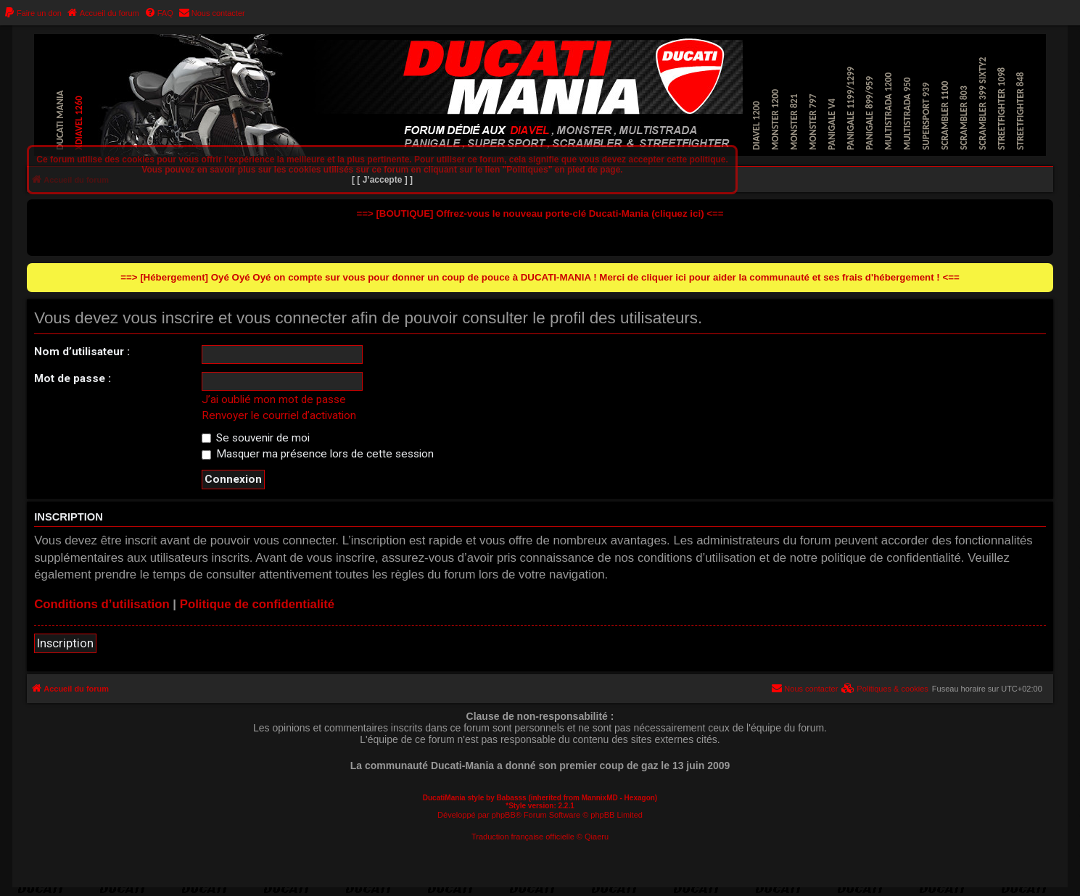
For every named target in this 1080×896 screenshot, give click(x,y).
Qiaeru (597, 836)
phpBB (504, 814)
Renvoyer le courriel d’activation (279, 415)
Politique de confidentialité (257, 604)
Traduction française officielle (522, 836)
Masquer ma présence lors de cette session (318, 453)
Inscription (65, 643)
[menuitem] (33, 13)
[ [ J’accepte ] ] (382, 180)
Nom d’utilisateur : (82, 351)
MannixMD (600, 798)
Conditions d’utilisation (101, 604)
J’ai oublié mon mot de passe (274, 399)
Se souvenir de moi (256, 437)
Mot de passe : (72, 378)
